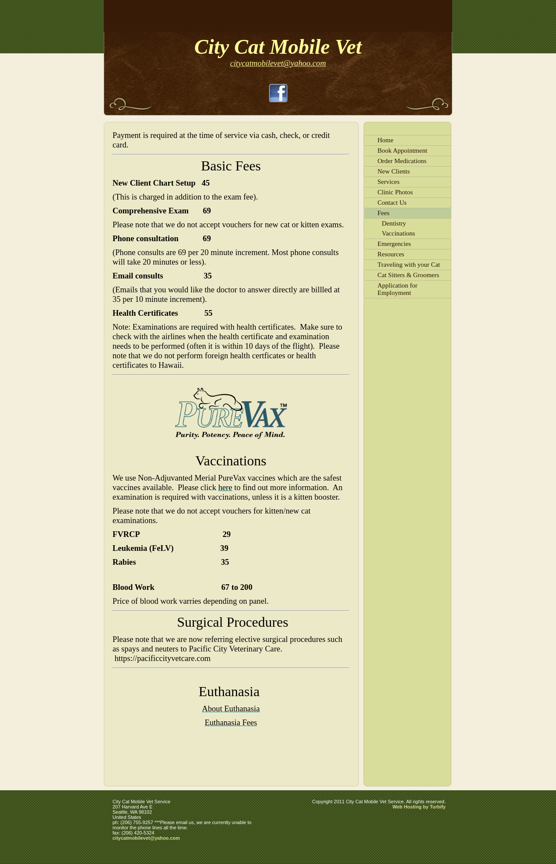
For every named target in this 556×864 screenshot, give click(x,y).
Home (385, 140)
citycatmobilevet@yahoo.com (146, 838)
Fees (383, 212)
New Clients (393, 171)
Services (388, 181)
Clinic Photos (395, 192)
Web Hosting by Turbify (419, 806)
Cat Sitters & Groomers (408, 275)
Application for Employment (397, 289)
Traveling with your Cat (408, 264)
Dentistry (394, 223)
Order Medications (402, 160)
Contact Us (392, 202)
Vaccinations (398, 233)
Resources (390, 254)
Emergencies (394, 243)
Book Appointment (402, 150)
